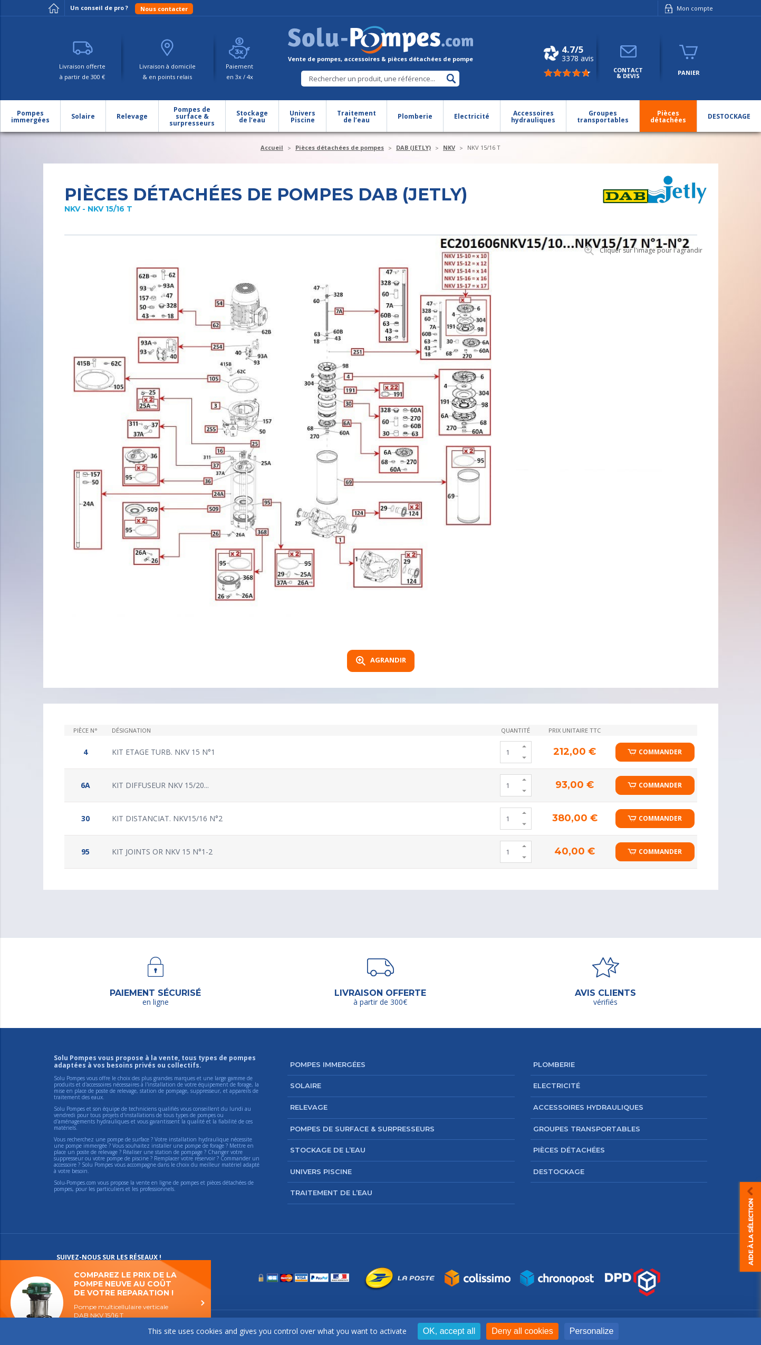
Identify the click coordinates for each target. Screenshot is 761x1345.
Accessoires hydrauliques (588, 1107)
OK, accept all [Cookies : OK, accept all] (449, 1331)
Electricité (556, 1085)
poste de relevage (97, 1152)
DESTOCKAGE (558, 1171)
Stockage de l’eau (327, 1150)
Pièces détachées (569, 1150)
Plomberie (554, 1064)
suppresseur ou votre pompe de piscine (101, 1158)
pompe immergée (86, 1145)
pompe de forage (204, 1145)
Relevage (308, 1107)
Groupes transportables (586, 1129)
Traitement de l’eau (331, 1192)
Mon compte (687, 8)
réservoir (205, 1158)
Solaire (305, 1085)
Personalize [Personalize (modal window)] (592, 1331)
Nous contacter (164, 9)
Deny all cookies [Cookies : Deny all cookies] (522, 1331)
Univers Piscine (321, 1171)
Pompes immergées (327, 1064)
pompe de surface (128, 1139)
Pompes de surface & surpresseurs (362, 1129)
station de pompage (179, 1152)
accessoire (65, 1164)
